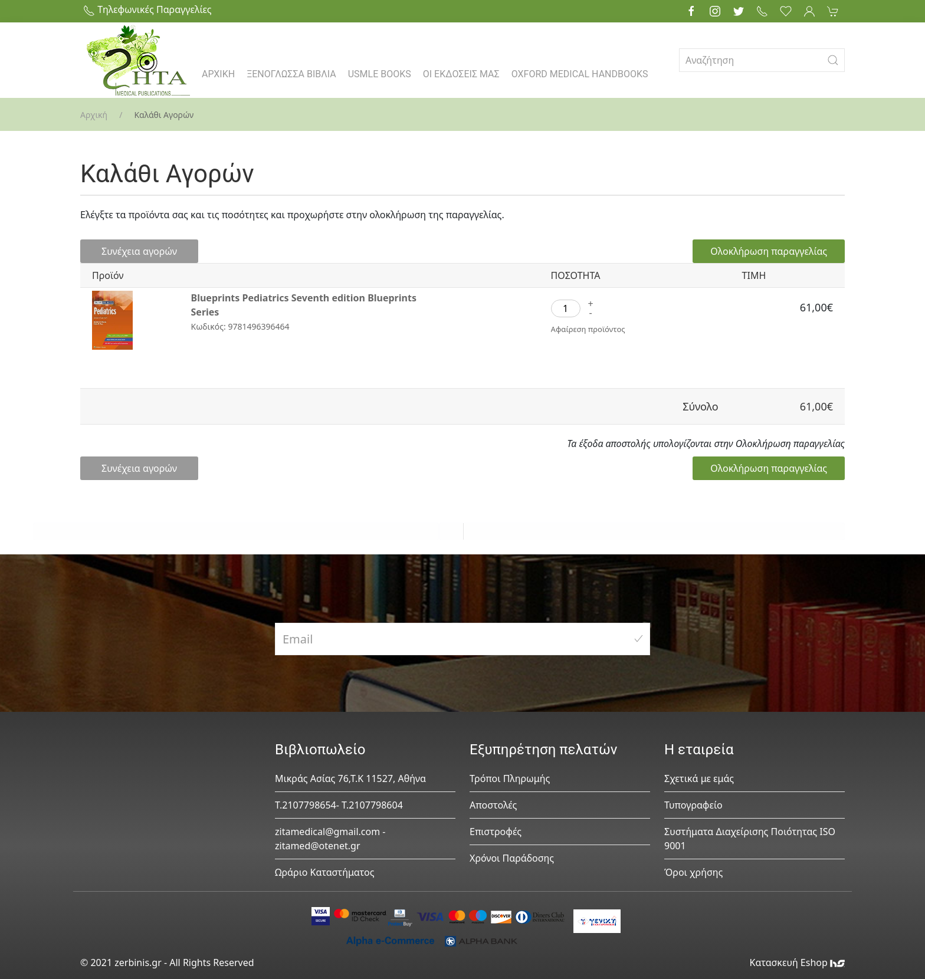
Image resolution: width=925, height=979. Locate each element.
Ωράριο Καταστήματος (325, 872)
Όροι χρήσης (693, 872)
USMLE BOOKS (379, 74)
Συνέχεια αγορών (139, 251)
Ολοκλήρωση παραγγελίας (768, 251)
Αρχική (93, 114)
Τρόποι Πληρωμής (510, 778)
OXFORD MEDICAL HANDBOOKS (579, 74)
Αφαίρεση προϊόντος (588, 329)
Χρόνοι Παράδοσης (512, 858)
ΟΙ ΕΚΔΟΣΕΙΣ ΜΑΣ (461, 74)
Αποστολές (493, 805)
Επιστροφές (495, 831)
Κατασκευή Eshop (797, 962)
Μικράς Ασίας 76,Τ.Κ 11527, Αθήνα (350, 778)
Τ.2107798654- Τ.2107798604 (339, 805)
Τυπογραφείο (693, 805)
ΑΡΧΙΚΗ (218, 74)
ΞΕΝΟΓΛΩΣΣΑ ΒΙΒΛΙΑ (291, 74)
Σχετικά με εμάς (699, 778)
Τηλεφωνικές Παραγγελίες (147, 9)
